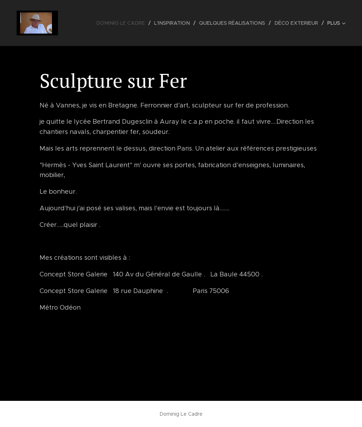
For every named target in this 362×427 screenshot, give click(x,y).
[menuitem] (127, 23)
